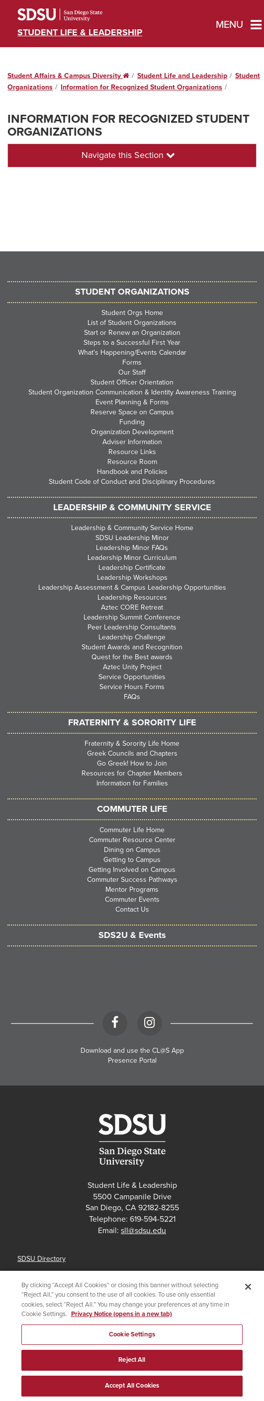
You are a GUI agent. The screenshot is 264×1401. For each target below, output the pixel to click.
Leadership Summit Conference (132, 617)
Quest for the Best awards (132, 657)
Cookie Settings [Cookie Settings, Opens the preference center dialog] (132, 1342)
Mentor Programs (132, 889)
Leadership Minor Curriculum (132, 557)
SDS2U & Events (132, 935)
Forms (132, 362)
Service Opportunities (132, 677)
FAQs (132, 697)
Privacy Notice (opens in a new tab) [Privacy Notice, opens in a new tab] (121, 1322)
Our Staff (132, 372)
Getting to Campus (132, 860)
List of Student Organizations (132, 322)
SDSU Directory (41, 1258)
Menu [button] (226, 25)
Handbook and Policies (132, 471)
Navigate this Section (128, 155)
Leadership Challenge (132, 637)
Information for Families (132, 783)
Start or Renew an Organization (132, 332)
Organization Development (132, 432)
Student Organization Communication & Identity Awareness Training (132, 392)
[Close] (248, 1295)
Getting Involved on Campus (132, 869)
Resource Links (132, 452)
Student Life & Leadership (79, 32)
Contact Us (132, 909)
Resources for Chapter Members (132, 773)
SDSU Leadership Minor (132, 538)
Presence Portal (132, 1060)
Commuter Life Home (132, 830)
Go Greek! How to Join (132, 763)
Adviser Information (132, 442)
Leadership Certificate (132, 567)
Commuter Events (132, 899)
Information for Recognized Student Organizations (141, 87)
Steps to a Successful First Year (132, 342)
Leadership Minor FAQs (132, 548)
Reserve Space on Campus (132, 412)
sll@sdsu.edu (143, 1231)
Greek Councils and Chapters (132, 753)
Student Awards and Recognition (132, 647)
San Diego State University (73, 15)
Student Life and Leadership (182, 76)
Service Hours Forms (132, 687)
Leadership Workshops (132, 577)
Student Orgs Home (132, 313)
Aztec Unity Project (132, 667)
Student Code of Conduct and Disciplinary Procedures (132, 481)
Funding (132, 422)
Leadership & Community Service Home (132, 528)
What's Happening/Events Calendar (132, 352)
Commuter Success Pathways (132, 879)
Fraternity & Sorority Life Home (132, 743)
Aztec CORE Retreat (132, 607)
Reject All (131, 1368)
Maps (25, 1273)
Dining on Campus (132, 850)
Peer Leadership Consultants (132, 627)
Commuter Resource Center (132, 840)
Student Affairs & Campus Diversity (68, 76)
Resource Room (132, 462)
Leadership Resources (132, 597)
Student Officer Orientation (132, 382)
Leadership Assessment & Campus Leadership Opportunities (132, 587)
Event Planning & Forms (132, 402)
